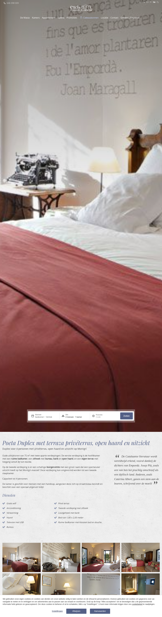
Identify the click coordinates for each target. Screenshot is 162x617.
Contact (114, 17)
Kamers (36, 17)
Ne (154, 2)
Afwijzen (76, 611)
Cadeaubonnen (91, 17)
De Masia (25, 17)
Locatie (104, 17)
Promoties (72, 17)
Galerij (61, 17)
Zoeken (126, 416)
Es (140, 2)
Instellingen (57, 611)
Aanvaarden (100, 611)
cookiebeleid (137, 604)
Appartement (48, 17)
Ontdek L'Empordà (130, 17)
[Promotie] (102, 417)
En (147, 2)
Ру (158, 2)
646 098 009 (13, 3)
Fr (151, 2)
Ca (144, 2)
